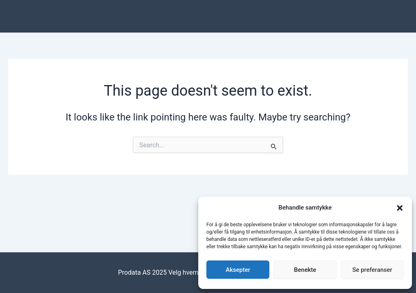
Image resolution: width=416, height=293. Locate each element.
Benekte (305, 269)
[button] (400, 208)
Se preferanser (372, 269)
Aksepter (238, 269)
